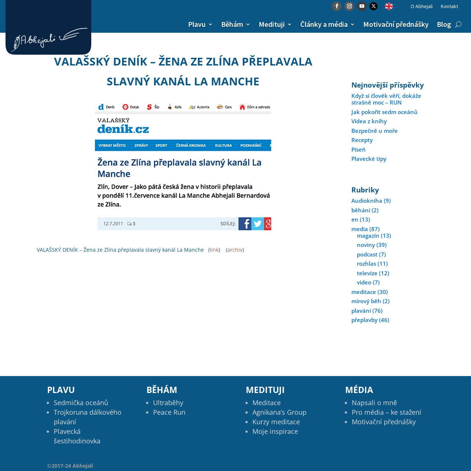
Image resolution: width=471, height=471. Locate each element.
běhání (360, 210)
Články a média (324, 24)
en (354, 219)
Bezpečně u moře (374, 130)
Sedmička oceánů (81, 402)
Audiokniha (366, 200)
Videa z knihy (369, 121)
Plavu (197, 24)
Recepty (362, 140)
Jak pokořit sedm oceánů (384, 112)
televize (367, 273)
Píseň (358, 149)
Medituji (272, 24)
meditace (363, 291)
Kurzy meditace (276, 421)
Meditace (266, 402)
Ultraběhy (168, 402)
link (214, 249)
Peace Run (169, 412)
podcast (367, 254)
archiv (234, 249)
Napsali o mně (374, 402)
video (364, 282)
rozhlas (366, 263)
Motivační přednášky (396, 24)
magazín (368, 235)
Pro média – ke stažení (386, 412)
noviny (366, 244)
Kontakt (449, 7)
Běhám (232, 24)
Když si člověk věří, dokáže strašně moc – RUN (386, 99)
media (359, 229)
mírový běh (366, 301)
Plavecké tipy (368, 158)
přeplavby (364, 319)
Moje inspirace (275, 431)
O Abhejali (422, 7)
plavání (361, 310)
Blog (444, 24)
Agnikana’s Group (279, 412)
